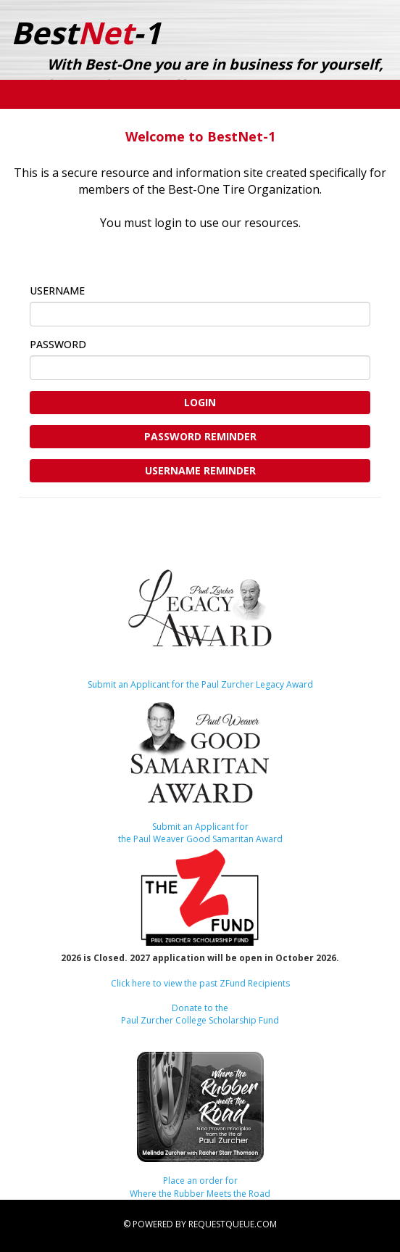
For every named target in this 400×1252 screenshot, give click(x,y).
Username (87, 290)
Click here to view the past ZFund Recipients (200, 983)
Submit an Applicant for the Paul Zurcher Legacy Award (200, 684)
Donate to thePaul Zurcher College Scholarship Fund (200, 1014)
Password (88, 344)
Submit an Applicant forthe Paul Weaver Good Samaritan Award (200, 832)
